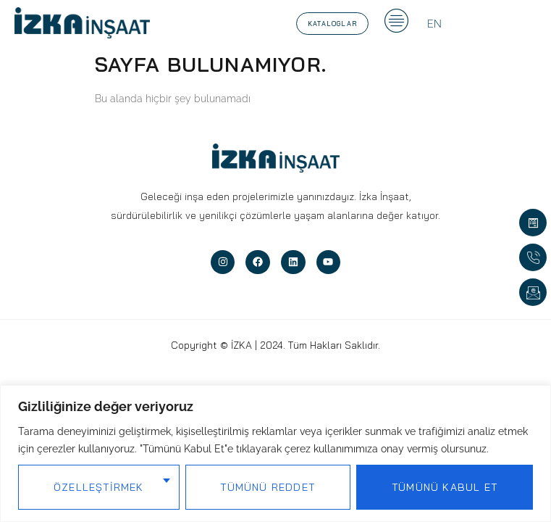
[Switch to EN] (434, 23)
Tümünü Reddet (267, 487)
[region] (275, 453)
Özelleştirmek (99, 487)
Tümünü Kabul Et (444, 487)
